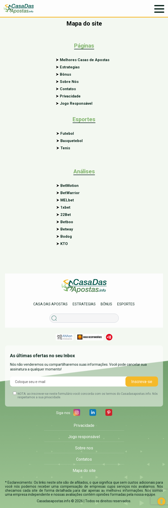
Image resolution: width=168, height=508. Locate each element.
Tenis (65, 148)
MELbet (67, 200)
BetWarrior (70, 193)
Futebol (67, 133)
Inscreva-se (141, 381)
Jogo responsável (84, 436)
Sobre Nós (69, 81)
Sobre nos (84, 448)
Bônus (65, 74)
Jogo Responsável (76, 103)
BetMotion (69, 185)
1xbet (65, 207)
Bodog (66, 236)
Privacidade (70, 96)
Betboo (66, 222)
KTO (64, 243)
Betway (66, 229)
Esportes (126, 304)
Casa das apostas (50, 304)
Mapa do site (84, 470)
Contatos (68, 89)
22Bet (65, 214)
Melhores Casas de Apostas (84, 60)
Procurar (57, 311)
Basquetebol (71, 141)
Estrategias (70, 67)
